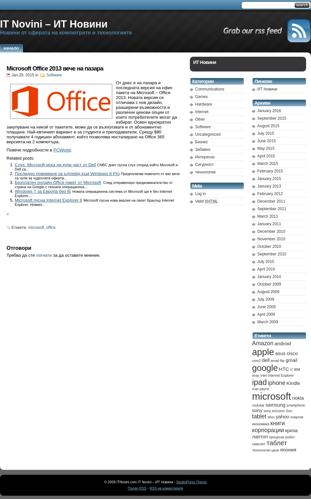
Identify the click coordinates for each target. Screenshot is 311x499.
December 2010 (271, 231)
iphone (276, 383)
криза (291, 430)
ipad (259, 382)
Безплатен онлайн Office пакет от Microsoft (58, 182)
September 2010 (271, 254)
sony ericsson (274, 411)
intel (264, 375)
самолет (258, 444)
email (275, 361)
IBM (297, 369)
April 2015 (266, 156)
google (265, 368)
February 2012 (270, 193)
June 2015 (266, 141)
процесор (276, 437)
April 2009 (266, 314)
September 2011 (271, 209)
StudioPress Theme (191, 482)
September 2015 (271, 118)
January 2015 (269, 178)
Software (54, 75)
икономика (260, 424)
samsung (275, 405)
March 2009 (267, 322)
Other (200, 119)
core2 (256, 361)
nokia (298, 398)
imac (256, 375)
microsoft (36, 227)
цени (275, 450)
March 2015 (267, 163)
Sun (289, 411)
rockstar (258, 405)
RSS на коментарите (166, 488)
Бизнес (201, 142)
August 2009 (268, 291)
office (50, 227)
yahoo (282, 416)
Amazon (262, 343)
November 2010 (271, 239)
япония (288, 449)
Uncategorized (207, 134)
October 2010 (269, 246)
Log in (200, 193)
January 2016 (269, 111)
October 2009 (269, 284)
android (283, 343)
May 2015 (266, 148)
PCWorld (62, 150)
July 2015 (265, 133)
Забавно (202, 149)
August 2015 (268, 126)
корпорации (268, 430)
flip (282, 361)
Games (201, 96)
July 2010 (265, 261)
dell (265, 360)
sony (257, 410)
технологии (205, 172)
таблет (276, 443)
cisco (292, 353)
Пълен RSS (137, 488)
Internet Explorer (281, 375)
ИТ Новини (267, 89)
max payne (260, 389)
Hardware (203, 104)
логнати (44, 255)
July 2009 (265, 299)
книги (277, 423)
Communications (209, 89)
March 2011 (267, 216)
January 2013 (269, 186)
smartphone (295, 405)
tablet (259, 416)
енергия (296, 417)
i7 (291, 369)
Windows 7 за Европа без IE (43, 191)
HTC (284, 369)
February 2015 (270, 171)
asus (280, 353)
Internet (202, 112)
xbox (271, 417)
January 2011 (269, 224)
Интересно (205, 157)
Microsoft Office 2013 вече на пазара (55, 68)
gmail (291, 360)
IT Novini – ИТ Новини (54, 24)
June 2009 (266, 307)
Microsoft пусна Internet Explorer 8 (48, 200)
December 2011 (271, 201)
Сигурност (204, 164)
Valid (206, 201)
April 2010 (266, 269)
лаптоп (260, 436)
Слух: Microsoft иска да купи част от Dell (55, 164)
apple (263, 352)
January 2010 (269, 276)
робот (290, 437)
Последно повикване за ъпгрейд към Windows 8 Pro (67, 173)
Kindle (293, 383)
